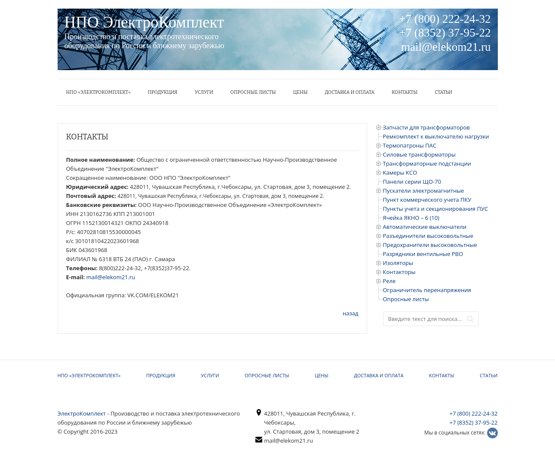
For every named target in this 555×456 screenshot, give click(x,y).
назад (350, 313)
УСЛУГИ (204, 92)
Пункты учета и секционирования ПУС (435, 209)
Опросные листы (253, 92)
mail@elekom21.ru (110, 277)
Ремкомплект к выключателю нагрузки (436, 136)
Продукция (163, 92)
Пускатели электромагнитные (423, 190)
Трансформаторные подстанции (427, 163)
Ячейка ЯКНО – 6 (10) (411, 218)
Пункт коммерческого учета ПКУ (427, 199)
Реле (389, 281)
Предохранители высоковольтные (430, 245)
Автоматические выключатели (424, 227)
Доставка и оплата (349, 92)
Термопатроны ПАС (409, 145)
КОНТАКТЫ (404, 92)
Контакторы (399, 272)
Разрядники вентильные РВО (423, 254)
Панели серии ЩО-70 (412, 181)
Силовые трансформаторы (419, 154)
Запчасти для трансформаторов (426, 127)
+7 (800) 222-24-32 (474, 413)
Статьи (443, 92)
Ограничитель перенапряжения (427, 290)
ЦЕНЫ (300, 92)
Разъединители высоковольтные (428, 236)
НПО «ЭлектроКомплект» (98, 92)
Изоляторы (398, 263)
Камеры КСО (400, 172)
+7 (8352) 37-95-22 (474, 422)
